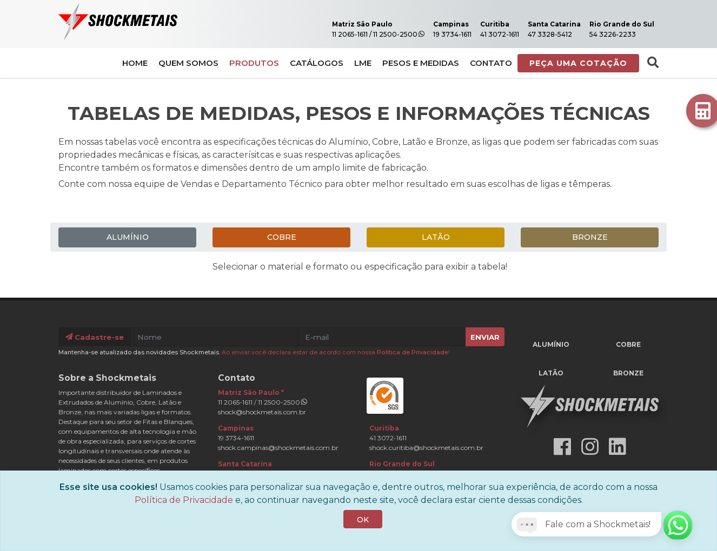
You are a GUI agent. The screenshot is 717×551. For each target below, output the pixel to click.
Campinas (439, 24)
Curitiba (484, 24)
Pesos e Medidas (420, 63)
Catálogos (316, 63)
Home (135, 63)
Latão (436, 237)
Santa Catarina (545, 24)
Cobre (281, 237)
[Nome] (214, 336)
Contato (491, 63)
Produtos (254, 63)
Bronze (590, 237)
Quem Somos (188, 63)
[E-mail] (382, 336)
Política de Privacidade (412, 351)
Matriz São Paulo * (251, 392)
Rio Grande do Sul (618, 24)
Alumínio (128, 237)
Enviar (485, 336)
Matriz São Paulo (352, 24)
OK (363, 532)
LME (362, 63)
